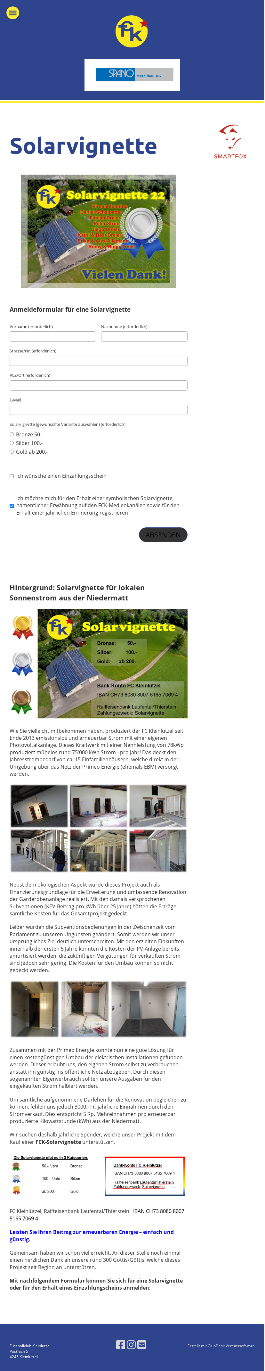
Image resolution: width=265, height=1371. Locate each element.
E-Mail (15, 400)
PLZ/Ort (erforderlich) (30, 375)
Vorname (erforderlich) (31, 326)
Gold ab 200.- (29, 451)
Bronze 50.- (26, 434)
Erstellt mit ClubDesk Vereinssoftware (221, 1346)
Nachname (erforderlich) (124, 326)
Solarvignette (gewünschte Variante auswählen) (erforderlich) (67, 424)
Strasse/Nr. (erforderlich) (33, 351)
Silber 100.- (26, 443)
